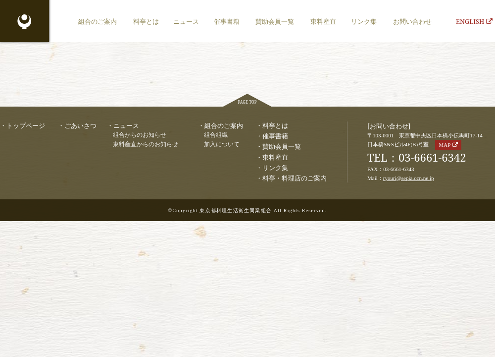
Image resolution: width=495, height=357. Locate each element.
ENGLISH (474, 21)
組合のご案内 (97, 21)
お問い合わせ (412, 21)
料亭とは (146, 21)
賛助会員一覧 (274, 21)
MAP (444, 145)
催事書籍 (227, 21)
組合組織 (216, 135)
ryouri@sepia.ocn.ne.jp (408, 178)
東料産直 (323, 21)
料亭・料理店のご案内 (294, 178)
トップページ (25, 125)
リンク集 (364, 21)
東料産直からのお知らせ (145, 144)
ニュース (186, 21)
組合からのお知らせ (139, 135)
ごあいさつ (80, 125)
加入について (222, 144)
